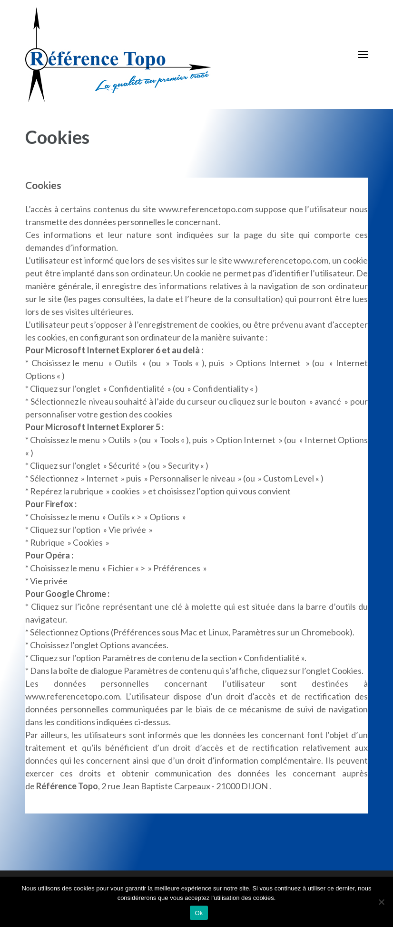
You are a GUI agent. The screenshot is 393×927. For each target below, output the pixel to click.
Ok (199, 913)
